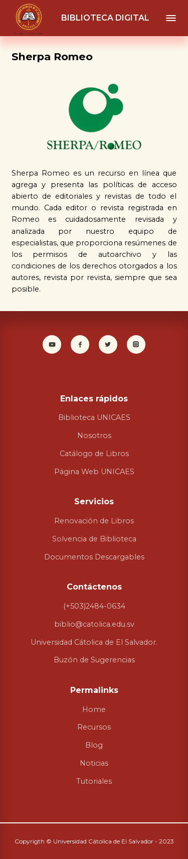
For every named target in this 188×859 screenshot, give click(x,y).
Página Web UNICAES (94, 471)
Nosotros (94, 435)
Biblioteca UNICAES (94, 417)
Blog (94, 745)
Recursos (94, 727)
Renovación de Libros (94, 520)
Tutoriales (94, 781)
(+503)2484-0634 (94, 606)
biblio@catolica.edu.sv (94, 624)
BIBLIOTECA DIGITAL (105, 18)
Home (94, 709)
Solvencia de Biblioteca (94, 538)
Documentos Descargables (94, 556)
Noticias (94, 763)
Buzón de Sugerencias (94, 659)
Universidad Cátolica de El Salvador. (94, 642)
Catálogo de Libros (94, 453)
